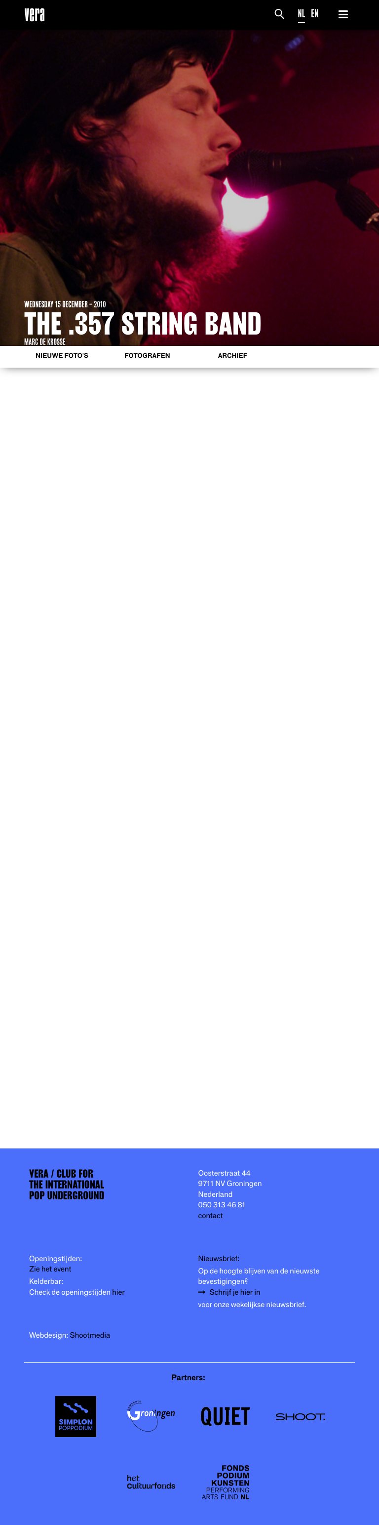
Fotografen (147, 356)
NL (301, 13)
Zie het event (50, 1269)
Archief (232, 356)
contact (210, 1216)
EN (314, 13)
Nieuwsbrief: (219, 1259)
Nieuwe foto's (62, 356)
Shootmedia (90, 1335)
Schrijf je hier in (235, 1292)
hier (118, 1292)
